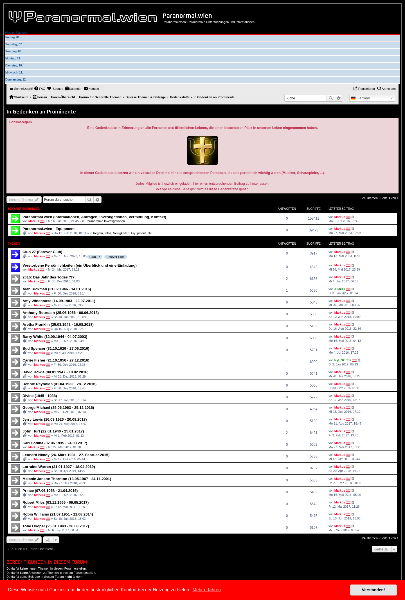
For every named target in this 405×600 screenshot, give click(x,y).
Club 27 (94, 256)
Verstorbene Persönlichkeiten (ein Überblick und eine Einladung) (79, 265)
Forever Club (116, 256)
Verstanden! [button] (373, 590)
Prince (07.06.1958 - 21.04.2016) (50, 491)
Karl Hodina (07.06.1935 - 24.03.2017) (54, 443)
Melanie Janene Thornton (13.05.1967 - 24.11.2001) (66, 479)
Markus (33, 221)
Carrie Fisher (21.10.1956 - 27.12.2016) (55, 360)
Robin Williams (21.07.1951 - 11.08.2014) (57, 514)
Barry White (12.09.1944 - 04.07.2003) (54, 336)
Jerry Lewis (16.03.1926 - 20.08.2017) (54, 419)
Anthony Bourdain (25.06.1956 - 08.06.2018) (60, 313)
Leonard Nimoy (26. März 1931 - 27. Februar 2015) (65, 455)
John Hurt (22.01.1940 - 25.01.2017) (53, 431)
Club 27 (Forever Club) (42, 252)
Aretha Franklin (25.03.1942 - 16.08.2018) (58, 324)
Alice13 (339, 289)
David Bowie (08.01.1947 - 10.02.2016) (55, 372)
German (360, 98)
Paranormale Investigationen (105, 221)
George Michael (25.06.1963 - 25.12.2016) (58, 407)
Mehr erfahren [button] (206, 589)
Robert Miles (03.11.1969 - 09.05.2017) (55, 502)
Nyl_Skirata (342, 360)
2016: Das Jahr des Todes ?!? (48, 277)
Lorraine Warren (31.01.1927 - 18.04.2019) (58, 467)
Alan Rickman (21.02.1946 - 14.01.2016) (56, 289)
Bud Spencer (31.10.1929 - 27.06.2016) (55, 348)
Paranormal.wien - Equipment (48, 229)
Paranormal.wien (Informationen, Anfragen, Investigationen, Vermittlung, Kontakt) (94, 217)
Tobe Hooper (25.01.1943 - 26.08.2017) (55, 526)
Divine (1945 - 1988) (39, 396)
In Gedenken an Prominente (41, 112)
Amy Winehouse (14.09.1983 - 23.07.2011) (58, 301)
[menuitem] (39, 88)
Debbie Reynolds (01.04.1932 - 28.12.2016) (59, 384)
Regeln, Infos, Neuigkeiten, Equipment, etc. (123, 233)
